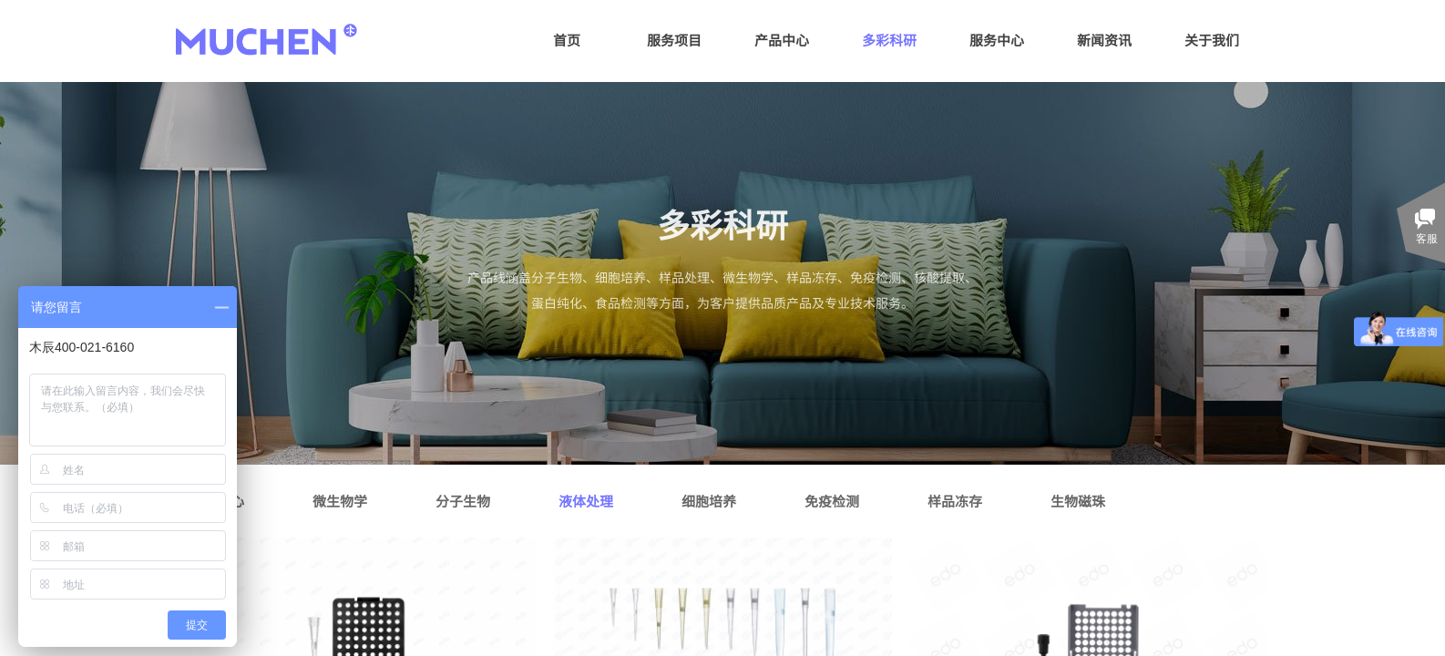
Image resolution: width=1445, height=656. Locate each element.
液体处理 (586, 500)
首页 (566, 39)
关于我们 (1211, 39)
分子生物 (463, 500)
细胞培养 (709, 500)
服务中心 (996, 39)
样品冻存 (954, 500)
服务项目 (674, 39)
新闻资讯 (1104, 39)
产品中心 (781, 39)
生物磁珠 (1077, 500)
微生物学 (340, 500)
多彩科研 (889, 39)
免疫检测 (831, 500)
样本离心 (217, 500)
